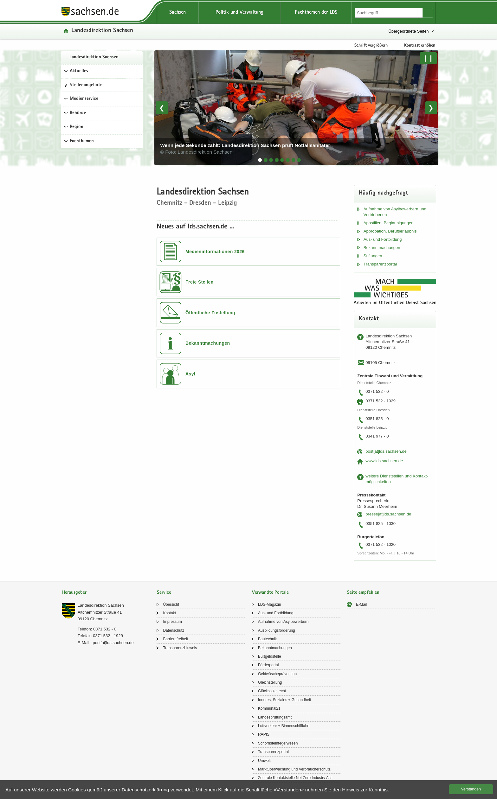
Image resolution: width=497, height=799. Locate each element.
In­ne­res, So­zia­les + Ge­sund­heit (284, 700)
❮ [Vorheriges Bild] (162, 107)
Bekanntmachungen (207, 343)
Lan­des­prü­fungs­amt (275, 717)
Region (76, 127)
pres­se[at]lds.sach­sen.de (388, 514)
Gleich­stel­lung (270, 682)
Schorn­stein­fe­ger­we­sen (278, 743)
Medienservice (84, 98)
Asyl (190, 373)
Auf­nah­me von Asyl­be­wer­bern (283, 621)
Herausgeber (74, 592)
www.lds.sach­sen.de (384, 460)
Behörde (78, 113)
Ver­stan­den (471, 789)
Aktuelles (79, 71)
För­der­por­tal (268, 665)
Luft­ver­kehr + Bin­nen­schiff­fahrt (284, 726)
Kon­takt (169, 613)
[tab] (260, 160)
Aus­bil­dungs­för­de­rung (276, 630)
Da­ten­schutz (173, 630)
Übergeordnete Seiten (408, 31)
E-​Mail (361, 604)
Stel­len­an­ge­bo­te (86, 85)
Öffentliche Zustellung (210, 312)
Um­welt (264, 760)
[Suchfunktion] (389, 13)
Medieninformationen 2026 (215, 251)
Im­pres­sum (172, 621)
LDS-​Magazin (269, 604)
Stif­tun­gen (373, 255)
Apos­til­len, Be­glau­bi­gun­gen (389, 223)
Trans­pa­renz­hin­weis (180, 648)
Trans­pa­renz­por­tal (380, 264)
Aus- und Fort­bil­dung (383, 239)
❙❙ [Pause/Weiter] (428, 57)
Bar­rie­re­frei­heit (175, 639)
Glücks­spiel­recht (272, 691)
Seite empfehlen (363, 592)
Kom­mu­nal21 (269, 708)
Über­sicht (171, 604)
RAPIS (263, 734)
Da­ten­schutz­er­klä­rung (145, 789)
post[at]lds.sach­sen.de (385, 451)
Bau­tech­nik (267, 639)
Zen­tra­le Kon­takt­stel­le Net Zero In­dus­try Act (295, 778)
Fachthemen (82, 141)
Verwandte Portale (270, 592)
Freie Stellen (199, 281)
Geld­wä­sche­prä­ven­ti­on (277, 674)
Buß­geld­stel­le (269, 656)
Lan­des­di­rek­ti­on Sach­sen (94, 57)
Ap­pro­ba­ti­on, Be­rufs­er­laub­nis (390, 231)
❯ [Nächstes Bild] (431, 107)
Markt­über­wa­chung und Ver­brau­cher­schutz (294, 769)
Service (164, 592)
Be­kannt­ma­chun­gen (382, 247)
